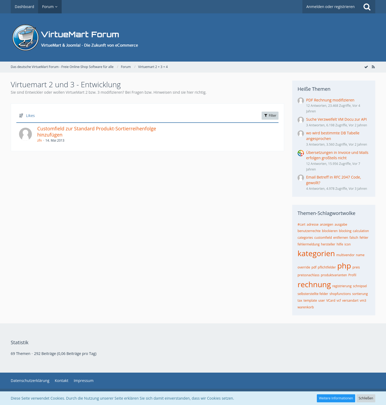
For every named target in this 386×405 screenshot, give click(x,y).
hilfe (340, 244)
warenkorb (306, 307)
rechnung (314, 284)
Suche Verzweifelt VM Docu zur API (336, 119)
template (310, 300)
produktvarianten (334, 275)
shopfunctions (340, 294)
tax (300, 300)
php (344, 265)
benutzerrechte (309, 231)
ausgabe (341, 224)
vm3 (363, 300)
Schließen (366, 398)
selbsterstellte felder (313, 294)
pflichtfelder (327, 267)
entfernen (340, 237)
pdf (314, 267)
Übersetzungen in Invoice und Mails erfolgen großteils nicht (337, 155)
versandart (350, 300)
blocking (345, 231)
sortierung (360, 294)
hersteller (328, 244)
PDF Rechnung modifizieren (330, 100)
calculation (361, 231)
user (321, 300)
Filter (270, 115)
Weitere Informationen (336, 398)
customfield (323, 237)
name (360, 255)
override (304, 267)
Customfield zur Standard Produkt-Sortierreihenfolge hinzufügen (96, 131)
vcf (339, 300)
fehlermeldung (309, 244)
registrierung (341, 286)
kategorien (316, 253)
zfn (39, 140)
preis (356, 267)
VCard (330, 300)
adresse (312, 224)
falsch (354, 237)
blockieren (329, 231)
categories (305, 237)
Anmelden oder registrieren (330, 6)
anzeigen (326, 224)
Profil (352, 275)
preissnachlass (309, 275)
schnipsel (360, 286)
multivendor (345, 255)
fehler (363, 237)
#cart (301, 224)
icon (347, 244)
